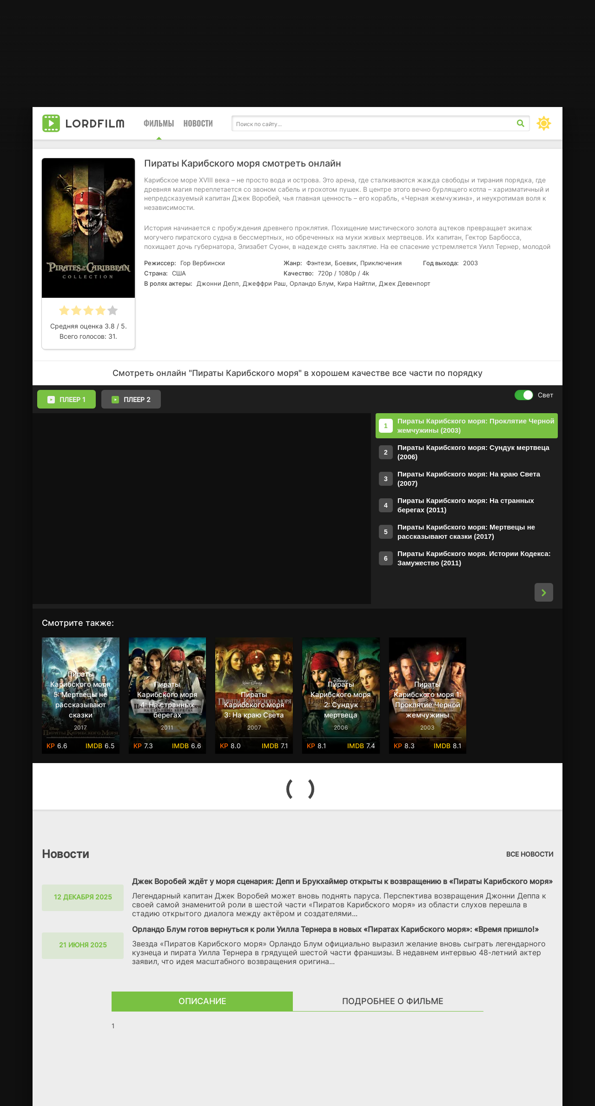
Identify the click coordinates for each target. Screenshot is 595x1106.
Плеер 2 (131, 399)
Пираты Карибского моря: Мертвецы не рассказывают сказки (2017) (466, 531)
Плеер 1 (66, 399)
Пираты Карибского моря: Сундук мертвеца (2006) (473, 452)
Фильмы (159, 123)
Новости (198, 123)
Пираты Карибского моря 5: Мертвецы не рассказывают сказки (80, 694)
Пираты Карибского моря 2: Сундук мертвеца (341, 699)
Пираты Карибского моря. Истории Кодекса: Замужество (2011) (474, 558)
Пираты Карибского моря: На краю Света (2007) (468, 478)
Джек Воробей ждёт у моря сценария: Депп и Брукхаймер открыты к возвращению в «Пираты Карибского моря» (342, 881)
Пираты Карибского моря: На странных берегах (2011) (465, 505)
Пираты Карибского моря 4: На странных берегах (167, 699)
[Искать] (520, 123)
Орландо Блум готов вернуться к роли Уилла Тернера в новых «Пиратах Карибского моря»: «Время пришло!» (335, 929)
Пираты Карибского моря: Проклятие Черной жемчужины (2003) (476, 425)
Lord (95, 123)
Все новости (529, 854)
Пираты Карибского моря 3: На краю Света (254, 704)
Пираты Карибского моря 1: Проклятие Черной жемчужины (427, 699)
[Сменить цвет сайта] (544, 123)
